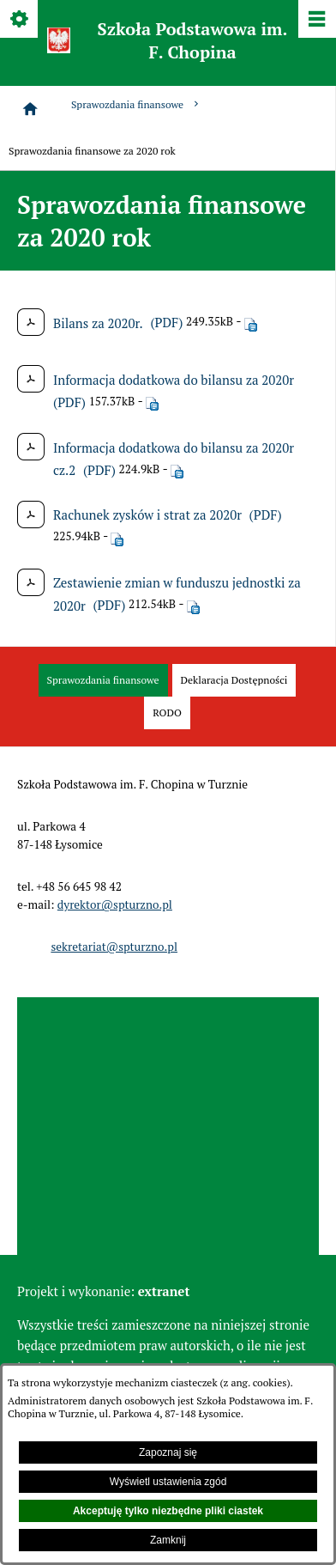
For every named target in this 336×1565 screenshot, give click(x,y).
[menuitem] (103, 680)
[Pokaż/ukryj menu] (316, 20)
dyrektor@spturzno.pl (114, 904)
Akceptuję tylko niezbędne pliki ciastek (168, 1511)
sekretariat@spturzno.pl (114, 946)
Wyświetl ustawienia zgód (168, 1482)
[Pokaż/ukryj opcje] (20, 20)
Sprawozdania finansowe (136, 104)
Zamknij (168, 1540)
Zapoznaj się (168, 1452)
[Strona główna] (30, 109)
